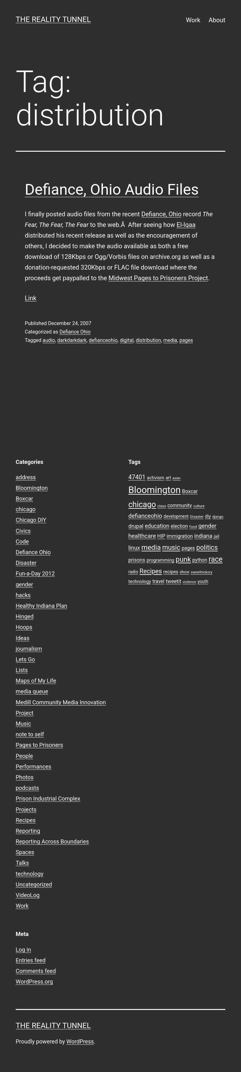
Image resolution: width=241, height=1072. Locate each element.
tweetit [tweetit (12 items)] (173, 581)
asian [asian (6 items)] (177, 478)
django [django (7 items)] (217, 516)
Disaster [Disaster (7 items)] (197, 516)
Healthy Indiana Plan (41, 605)
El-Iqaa (186, 225)
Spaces (25, 852)
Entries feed (31, 960)
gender (24, 584)
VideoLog (28, 895)
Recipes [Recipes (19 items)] (151, 571)
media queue (32, 691)
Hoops (24, 627)
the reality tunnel (53, 19)
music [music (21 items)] (171, 547)
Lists (22, 670)
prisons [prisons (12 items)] (136, 560)
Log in (23, 949)
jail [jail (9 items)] (216, 536)
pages (186, 340)
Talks (22, 862)
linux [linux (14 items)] (134, 548)
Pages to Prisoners (39, 745)
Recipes (25, 820)
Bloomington (32, 488)
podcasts (27, 788)
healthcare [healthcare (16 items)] (142, 536)
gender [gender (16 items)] (207, 526)
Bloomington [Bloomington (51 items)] (154, 490)
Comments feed (36, 971)
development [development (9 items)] (176, 516)
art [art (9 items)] (168, 477)
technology (29, 873)
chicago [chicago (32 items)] (142, 504)
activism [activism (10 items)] (155, 478)
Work (193, 20)
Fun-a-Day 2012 (35, 573)
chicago (25, 509)
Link (30, 298)
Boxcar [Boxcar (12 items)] (190, 491)
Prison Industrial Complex (48, 798)
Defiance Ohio (74, 332)
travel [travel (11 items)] (158, 581)
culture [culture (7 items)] (199, 506)
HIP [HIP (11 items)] (161, 536)
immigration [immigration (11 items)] (180, 536)
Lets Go (25, 659)
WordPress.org (34, 981)
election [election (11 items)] (179, 526)
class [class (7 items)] (162, 506)
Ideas (22, 638)
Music (23, 723)
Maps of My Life (36, 680)
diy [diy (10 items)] (208, 516)
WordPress (80, 1041)
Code (22, 541)
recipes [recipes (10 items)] (171, 572)
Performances (33, 766)
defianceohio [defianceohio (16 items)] (145, 515)
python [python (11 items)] (199, 560)
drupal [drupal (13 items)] (135, 526)
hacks (23, 595)
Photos (25, 777)
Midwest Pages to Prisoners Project (158, 278)
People (24, 756)
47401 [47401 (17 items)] (137, 477)
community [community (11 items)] (179, 505)
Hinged (25, 616)
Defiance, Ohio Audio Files (112, 189)
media (170, 340)
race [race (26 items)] (215, 559)
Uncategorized (34, 884)
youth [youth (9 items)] (202, 581)
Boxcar (24, 498)
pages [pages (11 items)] (188, 548)
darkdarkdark (72, 340)
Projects (26, 809)
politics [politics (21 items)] (207, 547)
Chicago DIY (31, 520)
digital (127, 340)
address (26, 477)
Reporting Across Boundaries (52, 841)
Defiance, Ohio (162, 214)
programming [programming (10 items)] (160, 560)
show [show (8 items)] (185, 572)
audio (49, 340)
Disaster (26, 563)
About (217, 20)
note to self (30, 734)
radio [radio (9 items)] (133, 571)
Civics (23, 531)
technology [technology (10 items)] (139, 581)
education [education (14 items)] (157, 526)
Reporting (28, 831)
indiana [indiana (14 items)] (203, 536)
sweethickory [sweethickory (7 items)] (201, 572)
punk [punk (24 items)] (183, 559)
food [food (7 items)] (193, 526)
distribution (148, 340)
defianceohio (103, 340)
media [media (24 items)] (151, 547)
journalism (29, 648)
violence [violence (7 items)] (189, 582)
